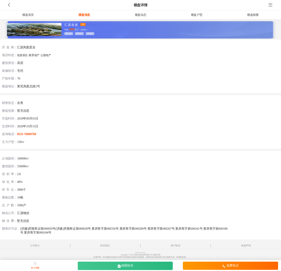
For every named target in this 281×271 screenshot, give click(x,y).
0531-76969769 (26, 134)
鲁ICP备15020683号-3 (140, 252)
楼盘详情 (140, 5)
